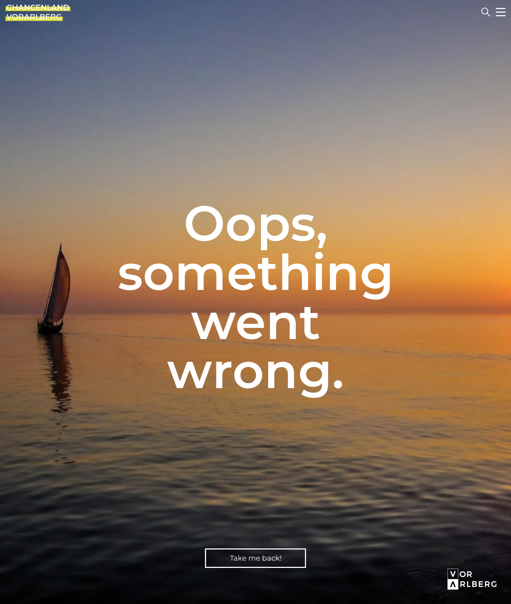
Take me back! (255, 558)
